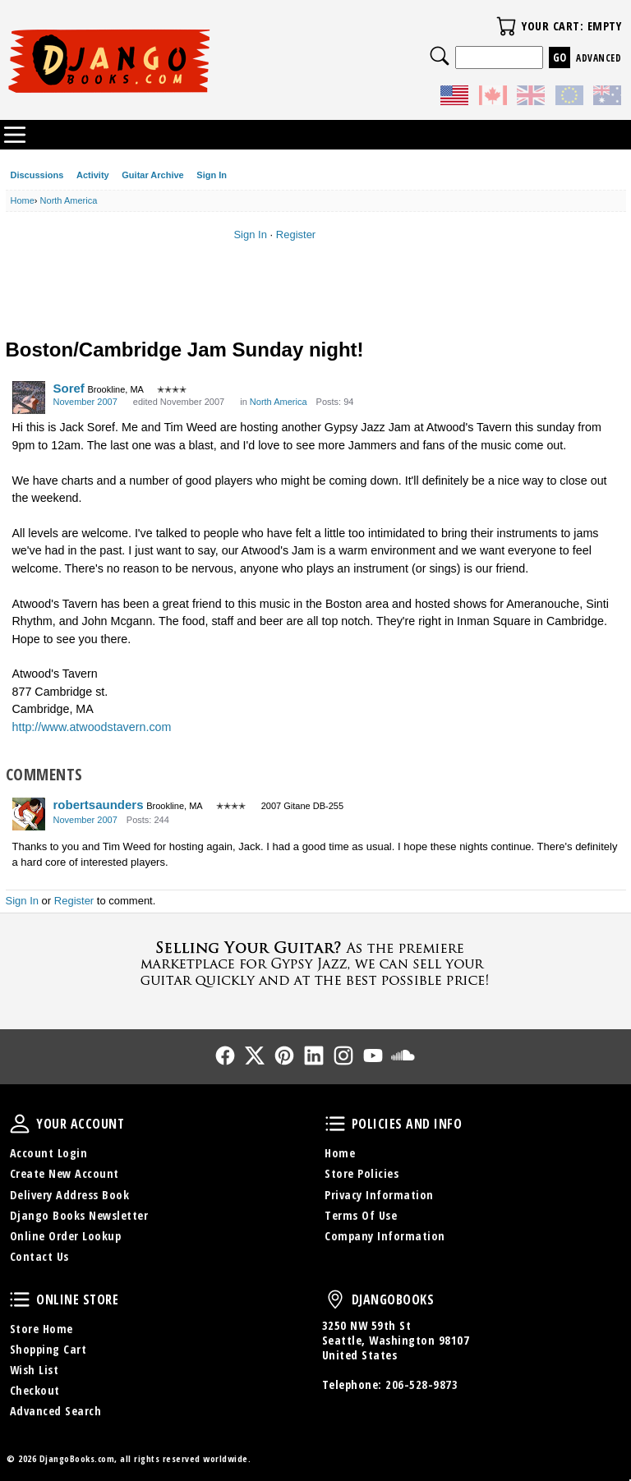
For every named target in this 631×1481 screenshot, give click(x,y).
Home (340, 1153)
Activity (92, 175)
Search (439, 56)
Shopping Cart (48, 1349)
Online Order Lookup (66, 1236)
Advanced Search (56, 1411)
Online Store (20, 1299)
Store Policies (361, 1173)
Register (296, 234)
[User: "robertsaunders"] (28, 814)
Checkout (35, 1390)
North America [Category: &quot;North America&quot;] (278, 402)
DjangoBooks (335, 1299)
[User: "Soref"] (28, 397)
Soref (69, 388)
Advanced (598, 58)
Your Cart (506, 26)
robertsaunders (98, 805)
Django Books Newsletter (79, 1215)
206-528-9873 (421, 1384)
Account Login (49, 1153)
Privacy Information (379, 1195)
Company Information (385, 1236)
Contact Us (39, 1256)
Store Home (41, 1328)
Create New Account (64, 1173)
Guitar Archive (152, 175)
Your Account (20, 1124)
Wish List (34, 1370)
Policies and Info (335, 1124)
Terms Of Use (361, 1215)
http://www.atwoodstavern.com (92, 727)
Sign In (211, 175)
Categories (15, 134)
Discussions (37, 175)
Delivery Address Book (70, 1195)
